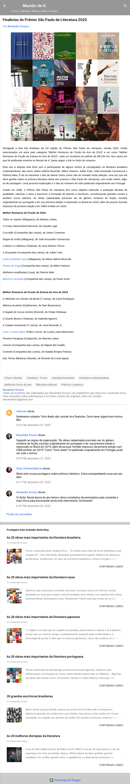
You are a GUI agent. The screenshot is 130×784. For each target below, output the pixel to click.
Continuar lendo (111, 566)
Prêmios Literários (72, 384)
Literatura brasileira (62, 378)
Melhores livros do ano (17, 384)
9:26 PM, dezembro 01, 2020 (33, 425)
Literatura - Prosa (36, 378)
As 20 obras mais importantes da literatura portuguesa (45, 656)
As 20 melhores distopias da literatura (33, 736)
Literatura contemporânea (94, 378)
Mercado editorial (46, 384)
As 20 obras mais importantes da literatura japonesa (43, 617)
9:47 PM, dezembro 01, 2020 (33, 458)
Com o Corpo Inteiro (14, 331)
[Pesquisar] (125, 6)
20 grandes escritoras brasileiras (30, 696)
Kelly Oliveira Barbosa (29, 468)
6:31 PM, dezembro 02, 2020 (33, 482)
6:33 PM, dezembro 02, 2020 (33, 506)
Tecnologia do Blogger (65, 780)
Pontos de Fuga (12, 265)
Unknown (21, 411)
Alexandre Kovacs (27, 435)
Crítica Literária (13, 378)
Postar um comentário (19, 514)
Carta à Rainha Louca (15, 259)
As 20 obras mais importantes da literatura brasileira (43, 537)
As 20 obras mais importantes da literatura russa (41, 577)
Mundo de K (34, 5)
